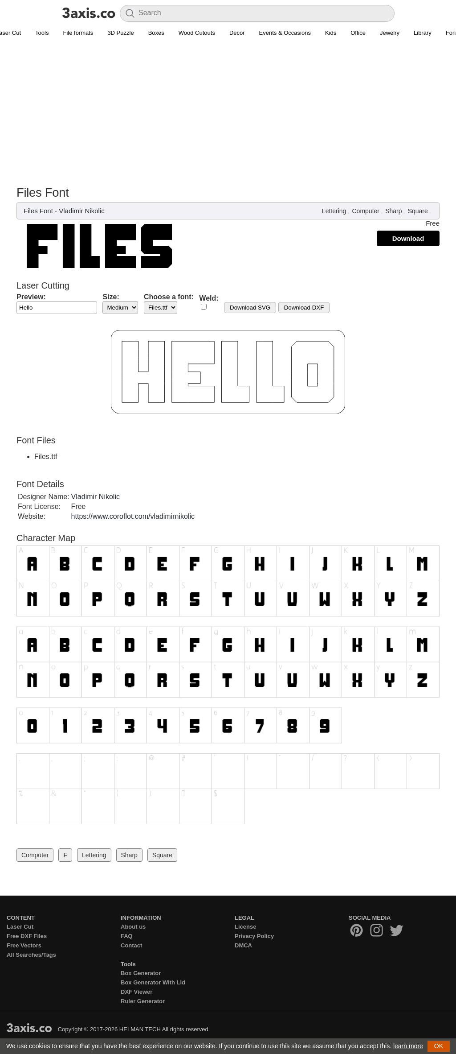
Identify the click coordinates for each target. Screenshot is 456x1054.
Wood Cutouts (197, 32)
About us (133, 926)
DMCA (243, 945)
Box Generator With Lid (153, 982)
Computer (365, 211)
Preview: (31, 297)
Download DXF (304, 307)
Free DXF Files (27, 936)
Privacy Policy (254, 936)
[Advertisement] (228, 107)
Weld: (208, 298)
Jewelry (389, 32)
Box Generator (141, 973)
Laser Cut (20, 926)
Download (408, 238)
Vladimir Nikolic (82, 211)
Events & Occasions (285, 32)
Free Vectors (24, 945)
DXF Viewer (136, 991)
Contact (131, 945)
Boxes (156, 32)
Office (358, 32)
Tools (42, 32)
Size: (110, 297)
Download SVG (250, 307)
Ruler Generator (143, 1001)
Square (418, 211)
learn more (408, 1046)
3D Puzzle (120, 32)
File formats (78, 32)
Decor (237, 32)
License (245, 926)
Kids (330, 32)
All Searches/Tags (31, 954)
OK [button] (438, 1046)
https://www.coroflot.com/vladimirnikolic (133, 516)
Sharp (393, 211)
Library (423, 32)
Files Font (38, 211)
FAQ (127, 936)
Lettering (334, 211)
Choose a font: (169, 297)
